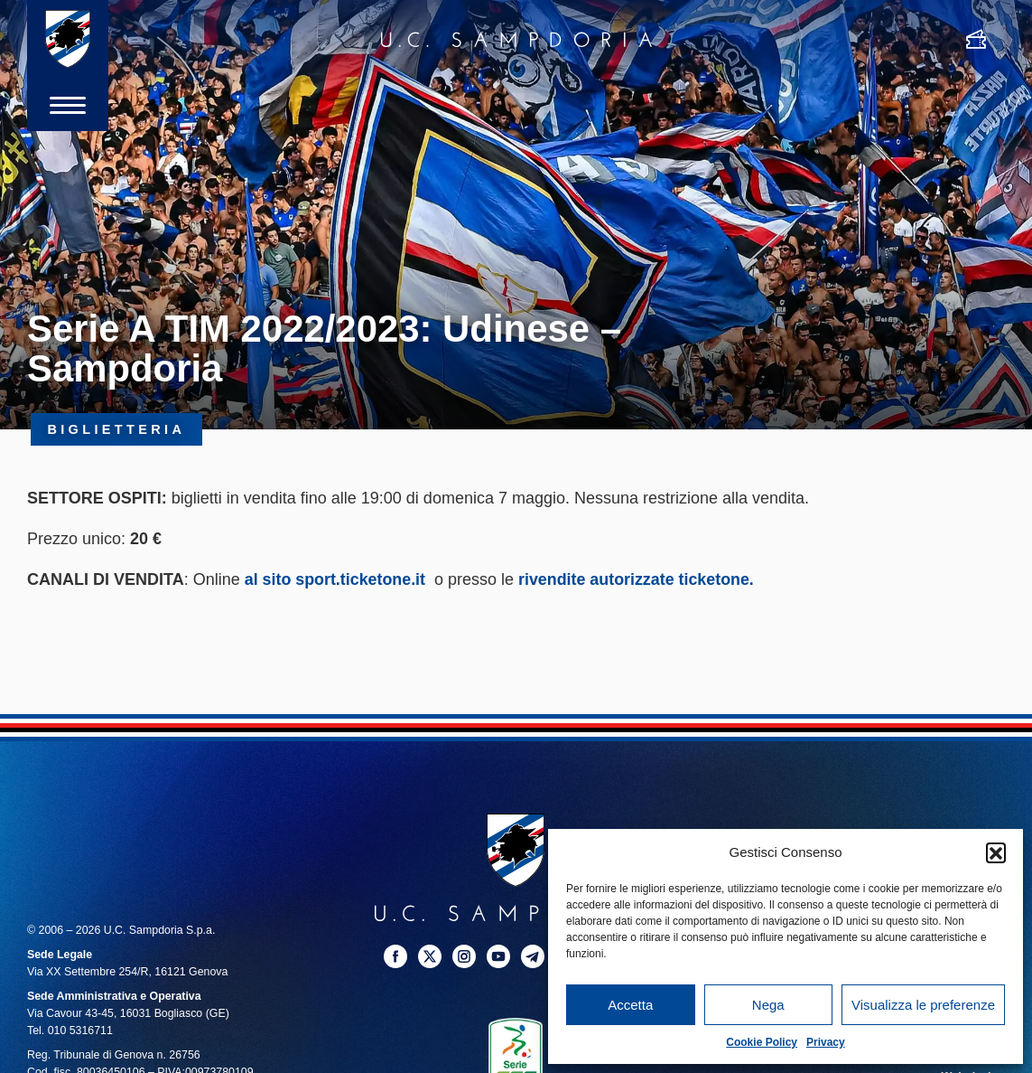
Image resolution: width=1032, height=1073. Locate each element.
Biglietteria (116, 429)
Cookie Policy (761, 1042)
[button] (996, 852)
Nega (768, 1004)
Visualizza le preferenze (923, 1004)
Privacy (825, 1042)
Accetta (630, 1004)
